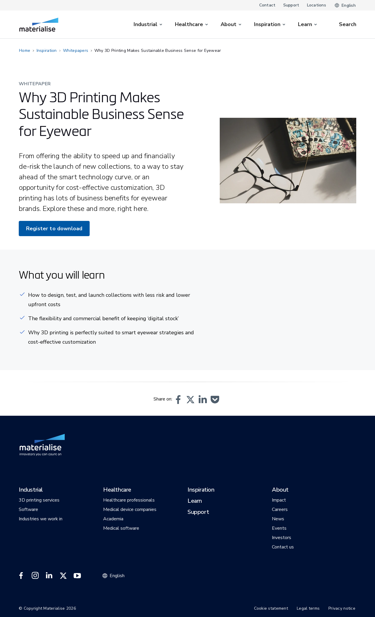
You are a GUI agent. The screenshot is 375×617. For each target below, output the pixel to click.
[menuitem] (148, 24)
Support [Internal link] (291, 5)
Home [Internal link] (24, 50)
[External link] (21, 575)
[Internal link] (39, 24)
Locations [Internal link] (316, 5)
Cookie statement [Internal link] (271, 608)
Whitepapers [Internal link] (75, 50)
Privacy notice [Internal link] (341, 608)
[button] (178, 399)
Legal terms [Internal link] (308, 608)
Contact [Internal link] (267, 5)
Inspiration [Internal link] (47, 50)
